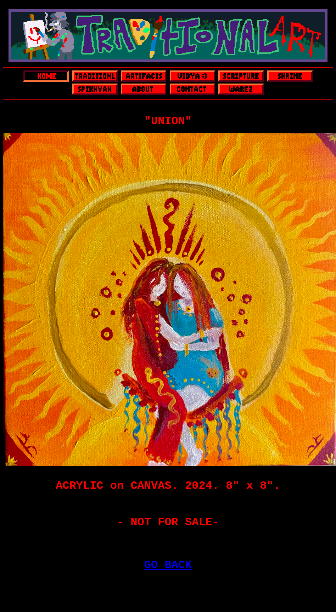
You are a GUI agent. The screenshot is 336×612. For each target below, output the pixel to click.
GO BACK (168, 565)
